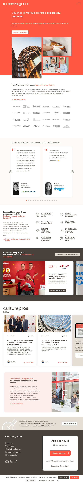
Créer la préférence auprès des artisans (71, 215)
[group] (20, 340)
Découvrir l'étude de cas (57, 290)
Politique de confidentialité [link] (46, 480)
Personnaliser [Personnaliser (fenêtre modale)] (30, 480)
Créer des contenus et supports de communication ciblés (71, 238)
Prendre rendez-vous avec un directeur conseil (17, 239)
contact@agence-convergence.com (60, 461)
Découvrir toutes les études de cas (67, 254)
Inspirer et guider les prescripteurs (46, 222)
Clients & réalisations (13, 449)
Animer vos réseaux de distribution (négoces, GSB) (46, 230)
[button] (26, 200)
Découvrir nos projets (20, 32)
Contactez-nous (58, 453)
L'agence (8, 443)
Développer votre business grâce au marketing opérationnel (71, 230)
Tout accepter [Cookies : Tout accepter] (63, 477)
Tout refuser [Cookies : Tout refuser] (74, 477)
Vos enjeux (9, 446)
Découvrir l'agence (19, 99)
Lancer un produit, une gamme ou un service (47, 215)
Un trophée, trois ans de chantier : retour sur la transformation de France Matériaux (20, 347)
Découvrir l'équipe (17, 403)
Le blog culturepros (12, 452)
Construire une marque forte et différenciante (70, 222)
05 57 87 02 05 (60, 445)
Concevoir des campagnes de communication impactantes (46, 238)
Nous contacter (11, 455)
